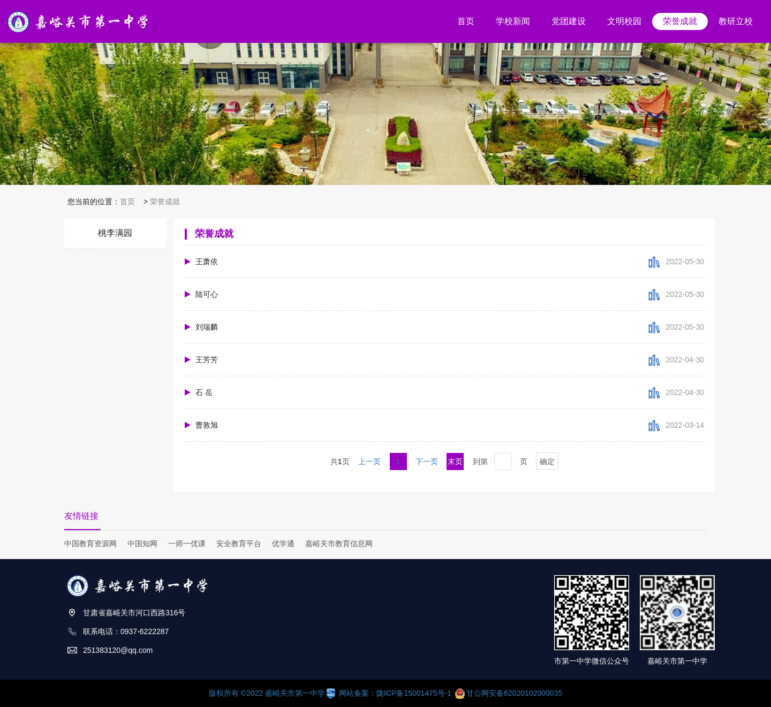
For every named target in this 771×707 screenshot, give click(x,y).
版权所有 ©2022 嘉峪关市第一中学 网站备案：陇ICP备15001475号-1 (331, 693)
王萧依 (206, 261)
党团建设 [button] (568, 21)
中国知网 (142, 543)
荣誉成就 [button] (680, 21)
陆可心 (206, 294)
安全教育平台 (238, 543)
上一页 (369, 461)
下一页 (426, 461)
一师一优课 (187, 543)
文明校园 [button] (624, 21)
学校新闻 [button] (513, 21)
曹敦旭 (206, 425)
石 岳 (204, 392)
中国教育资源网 (90, 543)
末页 (455, 461)
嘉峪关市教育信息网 (339, 543)
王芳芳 (206, 359)
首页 (127, 201)
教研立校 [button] (736, 21)
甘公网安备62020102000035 (508, 693)
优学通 (283, 543)
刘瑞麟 (206, 327)
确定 (547, 461)
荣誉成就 (165, 201)
